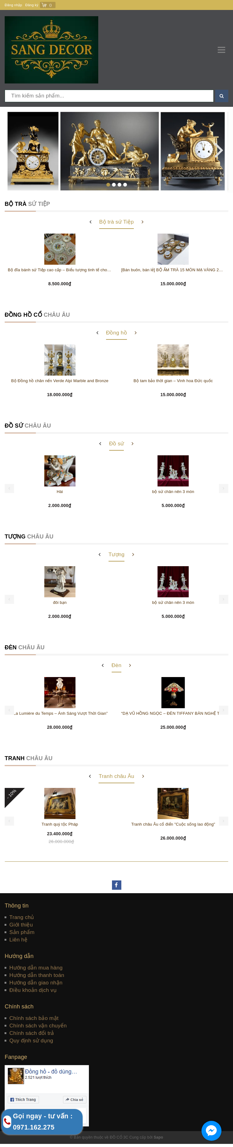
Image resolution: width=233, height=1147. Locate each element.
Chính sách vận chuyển (38, 1026)
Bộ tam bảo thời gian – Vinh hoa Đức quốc (173, 380)
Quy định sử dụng (31, 1041)
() (50, 5)
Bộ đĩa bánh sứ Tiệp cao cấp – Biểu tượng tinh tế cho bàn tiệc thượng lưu (60, 270)
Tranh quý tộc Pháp (59, 824)
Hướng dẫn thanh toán (36, 975)
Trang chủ (21, 917)
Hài (60, 491)
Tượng (117, 554)
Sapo (158, 1137)
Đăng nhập (13, 5)
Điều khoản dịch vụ (33, 990)
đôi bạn (60, 602)
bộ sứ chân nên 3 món (173, 491)
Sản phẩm (22, 932)
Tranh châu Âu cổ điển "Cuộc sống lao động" (173, 824)
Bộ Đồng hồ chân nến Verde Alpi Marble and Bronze (60, 380)
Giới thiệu (21, 925)
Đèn (117, 665)
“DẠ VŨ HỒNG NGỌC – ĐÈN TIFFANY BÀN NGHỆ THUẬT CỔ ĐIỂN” (173, 713)
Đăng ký (31, 5)
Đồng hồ (116, 333)
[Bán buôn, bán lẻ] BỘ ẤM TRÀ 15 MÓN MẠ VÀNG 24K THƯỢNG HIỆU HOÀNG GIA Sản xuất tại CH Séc (173, 270)
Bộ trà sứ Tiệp (116, 222)
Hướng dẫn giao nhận (36, 983)
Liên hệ (18, 940)
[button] (108, 185)
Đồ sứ (116, 444)
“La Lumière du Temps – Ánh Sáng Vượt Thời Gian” (60, 713)
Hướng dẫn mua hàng (36, 968)
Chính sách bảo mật (34, 1018)
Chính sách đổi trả (31, 1033)
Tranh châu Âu (116, 776)
